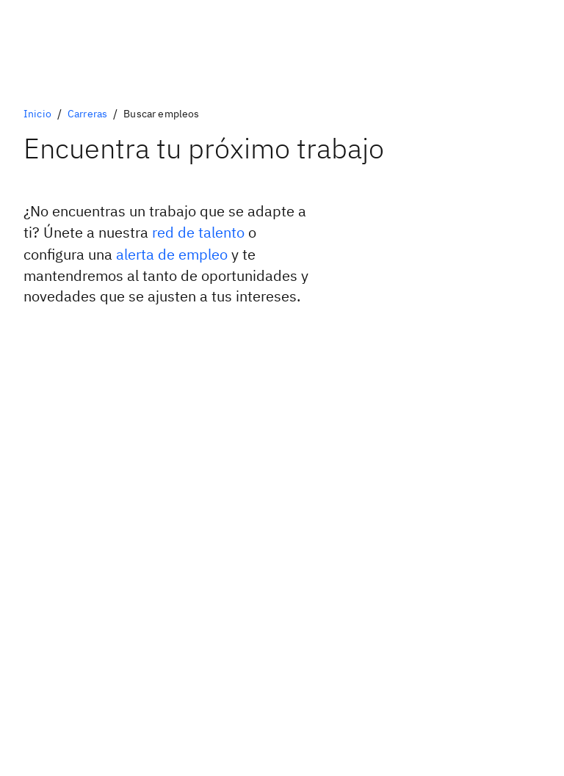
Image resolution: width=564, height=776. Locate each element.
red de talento (198, 232)
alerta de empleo (172, 254)
